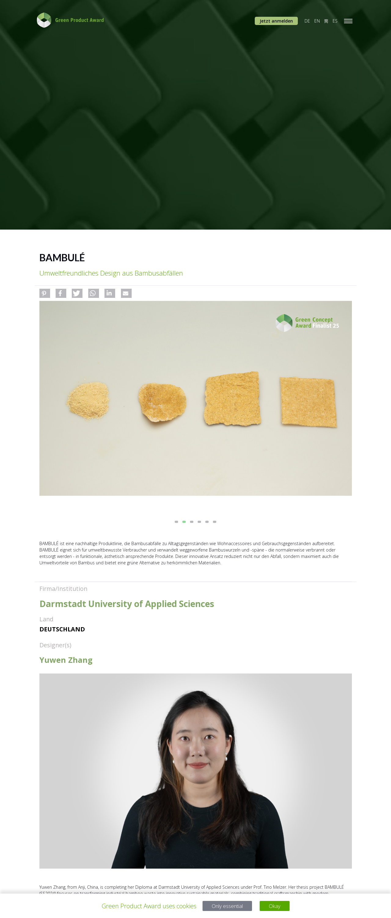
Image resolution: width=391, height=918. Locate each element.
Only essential (226, 906)
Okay (278, 906)
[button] (44, 293)
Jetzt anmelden (276, 21)
